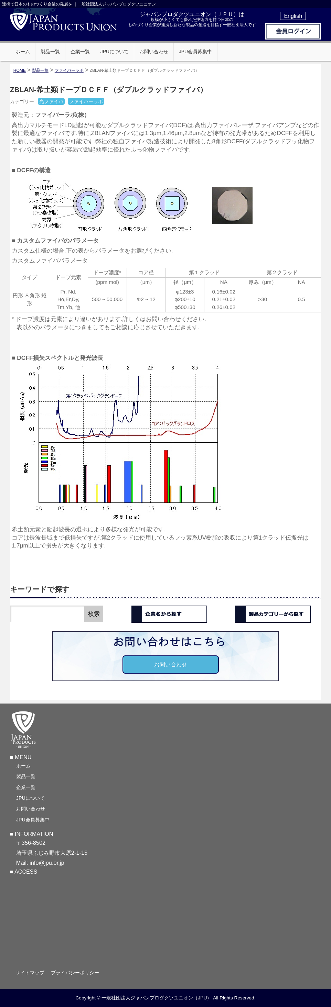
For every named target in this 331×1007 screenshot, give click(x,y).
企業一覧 (25, 787)
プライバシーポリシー (76, 972)
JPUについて (30, 798)
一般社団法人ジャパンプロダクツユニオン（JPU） (157, 998)
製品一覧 (25, 776)
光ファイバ (51, 101)
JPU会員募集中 (33, 819)
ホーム (23, 765)
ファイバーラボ (69, 70)
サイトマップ (30, 972)
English (293, 16)
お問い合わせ (170, 664)
